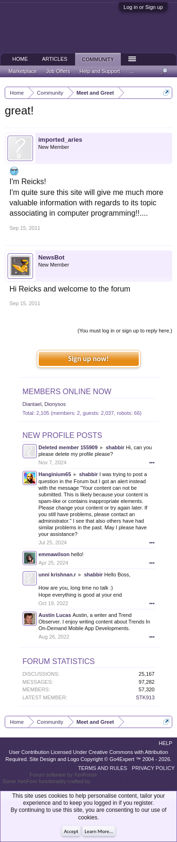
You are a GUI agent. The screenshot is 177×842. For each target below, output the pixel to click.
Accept (71, 831)
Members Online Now (67, 392)
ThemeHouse (107, 781)
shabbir (115, 447)
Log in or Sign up (143, 7)
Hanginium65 (55, 474)
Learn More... (98, 831)
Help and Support (99, 71)
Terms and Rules (102, 768)
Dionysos (55, 404)
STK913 (145, 697)
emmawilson (54, 554)
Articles (54, 59)
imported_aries (60, 139)
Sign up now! (88, 358)
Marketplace (22, 71)
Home (20, 59)
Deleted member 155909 (68, 447)
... (131, 71)
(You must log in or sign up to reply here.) (124, 330)
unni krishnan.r (57, 574)
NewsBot (51, 257)
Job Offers (58, 71)
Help (165, 743)
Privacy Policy (153, 768)
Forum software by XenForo (63, 774)
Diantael (32, 404)
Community (98, 59)
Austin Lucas (55, 615)
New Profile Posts (62, 435)
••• (152, 462)
